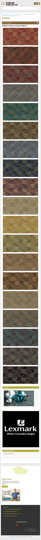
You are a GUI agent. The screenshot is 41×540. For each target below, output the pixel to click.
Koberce (11, 14)
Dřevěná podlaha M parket (10, 515)
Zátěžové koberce (18, 14)
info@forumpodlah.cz (22, 521)
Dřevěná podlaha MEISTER (10, 511)
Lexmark (21, 428)
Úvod (3, 14)
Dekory (7, 14)
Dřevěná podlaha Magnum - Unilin (12, 513)
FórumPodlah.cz (12, 536)
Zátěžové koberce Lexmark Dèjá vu (10, 15)
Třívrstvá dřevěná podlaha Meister (12, 509)
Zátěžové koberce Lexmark (29, 14)
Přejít (5, 486)
